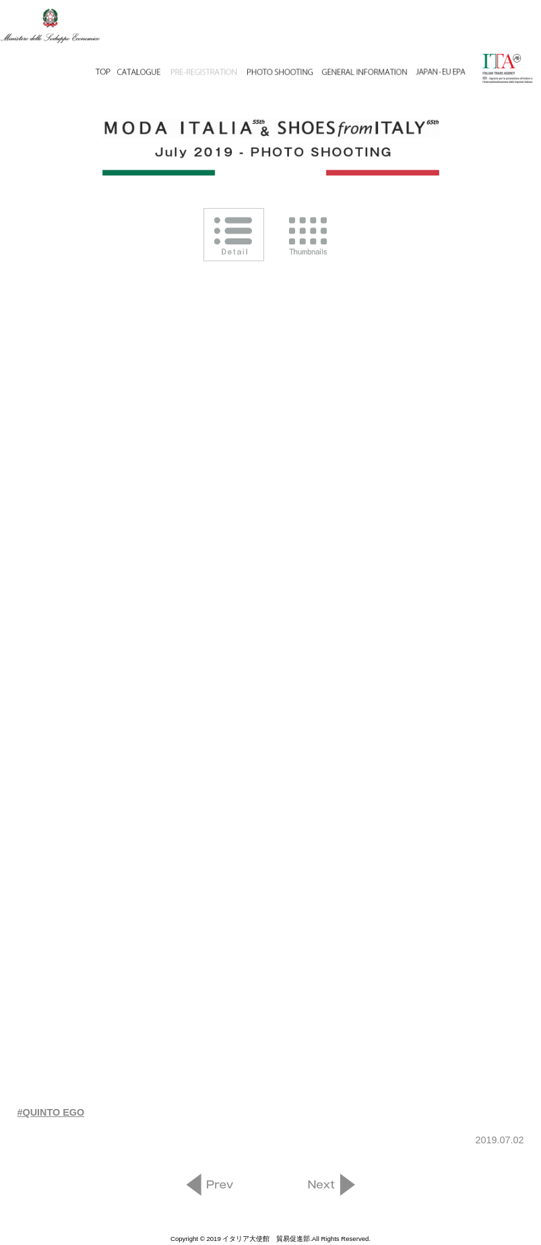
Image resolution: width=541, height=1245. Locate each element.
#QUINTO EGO (51, 1112)
